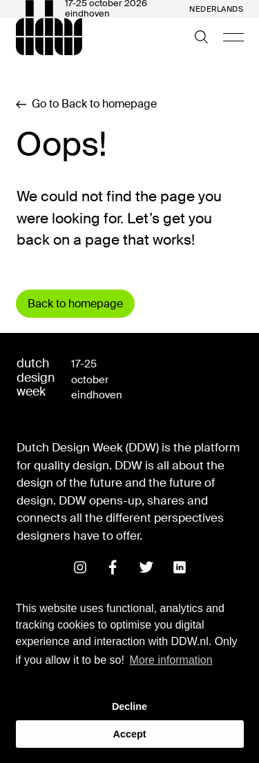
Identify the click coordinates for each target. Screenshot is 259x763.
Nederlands (216, 9)
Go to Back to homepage (86, 104)
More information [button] (171, 660)
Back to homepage (75, 303)
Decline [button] (129, 706)
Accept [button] (129, 734)
